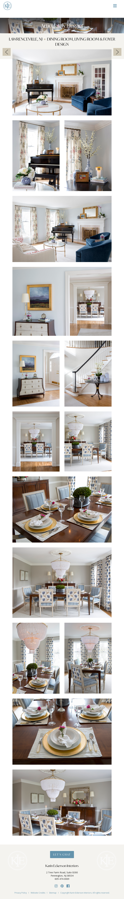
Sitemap (53, 892)
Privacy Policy (21, 892)
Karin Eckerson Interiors (62, 866)
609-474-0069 (62, 878)
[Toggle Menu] (115, 6)
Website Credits (38, 892)
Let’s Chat (62, 854)
